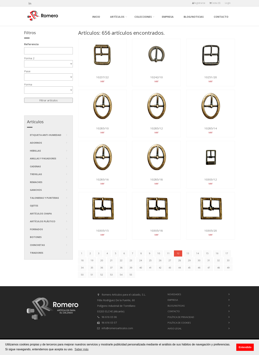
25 (150, 260)
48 (218, 267)
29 (189, 260)
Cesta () (214, 3)
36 (101, 267)
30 (199, 260)
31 (208, 260)
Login (228, 3)
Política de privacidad (181, 317)
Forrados (36, 229)
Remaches (36, 182)
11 (168, 253)
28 (179, 260)
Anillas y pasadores (43, 158)
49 (228, 267)
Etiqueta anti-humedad (45, 135)
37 (111, 267)
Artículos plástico (42, 221)
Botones (36, 237)
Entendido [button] (245, 347)
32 (218, 260)
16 (217, 253)
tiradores (36, 252)
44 (179, 267)
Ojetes (34, 205)
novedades (174, 294)
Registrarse (198, 3)
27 (170, 260)
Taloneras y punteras (44, 197)
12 (178, 253)
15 (207, 253)
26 (160, 260)
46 (199, 267)
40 (140, 267)
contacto (221, 16)
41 (150, 267)
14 (197, 253)
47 (208, 267)
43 (170, 267)
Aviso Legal (174, 328)
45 (189, 267)
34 (82, 267)
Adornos (36, 142)
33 (228, 260)
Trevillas (36, 174)
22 (121, 260)
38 (121, 267)
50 (82, 274)
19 (92, 260)
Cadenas (35, 166)
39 (131, 267)
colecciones (143, 16)
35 (92, 267)
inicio (96, 16)
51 (92, 274)
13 (188, 253)
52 (101, 274)
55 (131, 274)
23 (131, 260)
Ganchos (36, 190)
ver (102, 81)
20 (101, 260)
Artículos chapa (41, 213)
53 (111, 274)
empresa (168, 16)
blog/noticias (194, 16)
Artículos (117, 16)
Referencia (31, 44)
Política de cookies (179, 322)
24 (140, 260)
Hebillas (35, 150)
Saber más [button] (81, 349)
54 (121, 274)
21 (111, 260)
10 (158, 253)
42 (160, 267)
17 (226, 253)
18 (82, 260)
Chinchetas (37, 245)
